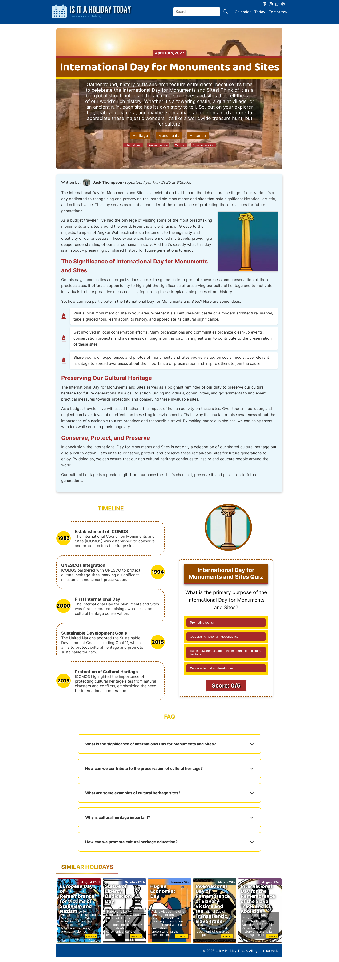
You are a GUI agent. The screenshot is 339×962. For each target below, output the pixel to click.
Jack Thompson (107, 182)
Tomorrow (278, 11)
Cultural (180, 145)
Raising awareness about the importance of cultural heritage (225, 652)
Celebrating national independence (214, 636)
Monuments (168, 135)
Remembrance (158, 145)
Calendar (243, 11)
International (133, 145)
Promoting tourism (202, 622)
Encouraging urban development (212, 668)
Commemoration (203, 145)
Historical (198, 135)
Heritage (140, 135)
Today (259, 11)
